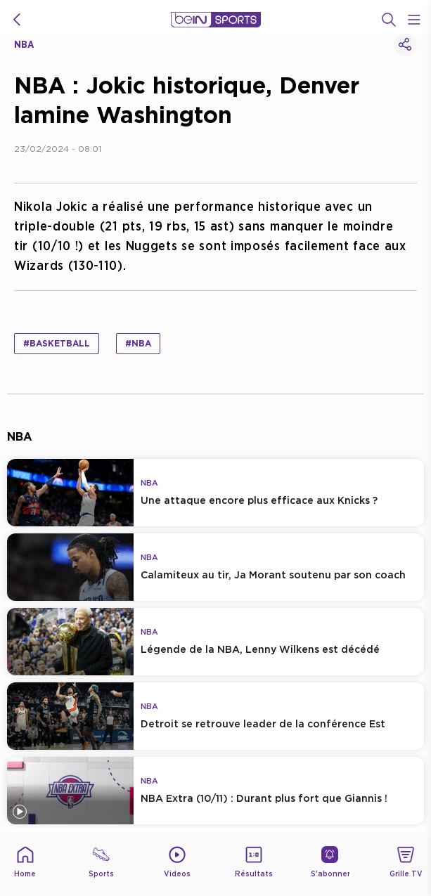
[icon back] (16, 19)
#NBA (138, 343)
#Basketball (56, 343)
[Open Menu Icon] (414, 19)
